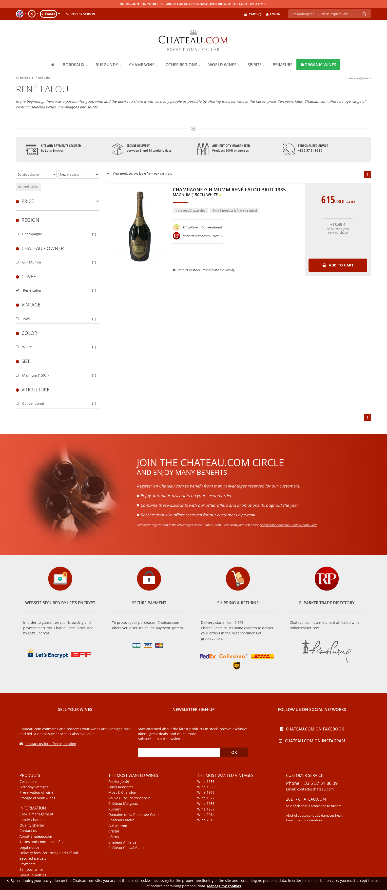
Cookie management (36, 814)
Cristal (113, 831)
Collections (28, 781)
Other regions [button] (183, 64)
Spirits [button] (256, 64)
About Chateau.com (35, 836)
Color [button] (26, 333)
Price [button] (57, 201)
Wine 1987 (205, 809)
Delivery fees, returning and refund (48, 853)
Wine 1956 (205, 781)
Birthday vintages (33, 787)
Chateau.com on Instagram (312, 740)
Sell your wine (31, 869)
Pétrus (113, 837)
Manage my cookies (224, 886)
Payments (27, 864)
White (24, 346)
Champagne (29, 234)
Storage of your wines (37, 798)
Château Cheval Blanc (126, 848)
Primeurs (282, 64)
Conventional (30, 403)
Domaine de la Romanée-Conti (133, 814)
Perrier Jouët (118, 781)
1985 (23, 318)
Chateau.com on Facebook (312, 728)
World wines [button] (224, 64)
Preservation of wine (36, 792)
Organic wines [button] (318, 64)
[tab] (57, 201)
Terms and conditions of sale (43, 842)
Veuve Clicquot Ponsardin (129, 798)
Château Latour (121, 820)
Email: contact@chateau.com (310, 789)
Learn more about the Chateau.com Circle (288, 525)
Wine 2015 (205, 820)
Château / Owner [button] (40, 248)
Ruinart (114, 809)
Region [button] (27, 220)
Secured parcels (32, 858)
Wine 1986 (205, 803)
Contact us (28, 830)
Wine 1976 (205, 792)
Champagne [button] (143, 64)
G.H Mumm (28, 262)
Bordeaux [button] (75, 64)
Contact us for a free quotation (47, 743)
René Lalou (28, 186)
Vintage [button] (28, 304)
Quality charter (31, 825)
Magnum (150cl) (32, 375)
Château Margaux (123, 803)
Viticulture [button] (33, 389)
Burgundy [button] (108, 64)
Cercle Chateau (32, 820)
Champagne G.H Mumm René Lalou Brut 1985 (229, 192)
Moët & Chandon (122, 792)
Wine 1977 (205, 798)
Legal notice (29, 847)
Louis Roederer (120, 787)
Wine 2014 (205, 814)
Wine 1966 (205, 787)
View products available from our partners (139, 173)
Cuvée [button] (26, 276)
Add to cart (338, 265)
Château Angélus (122, 842)
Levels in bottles (32, 875)
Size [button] (23, 361)
